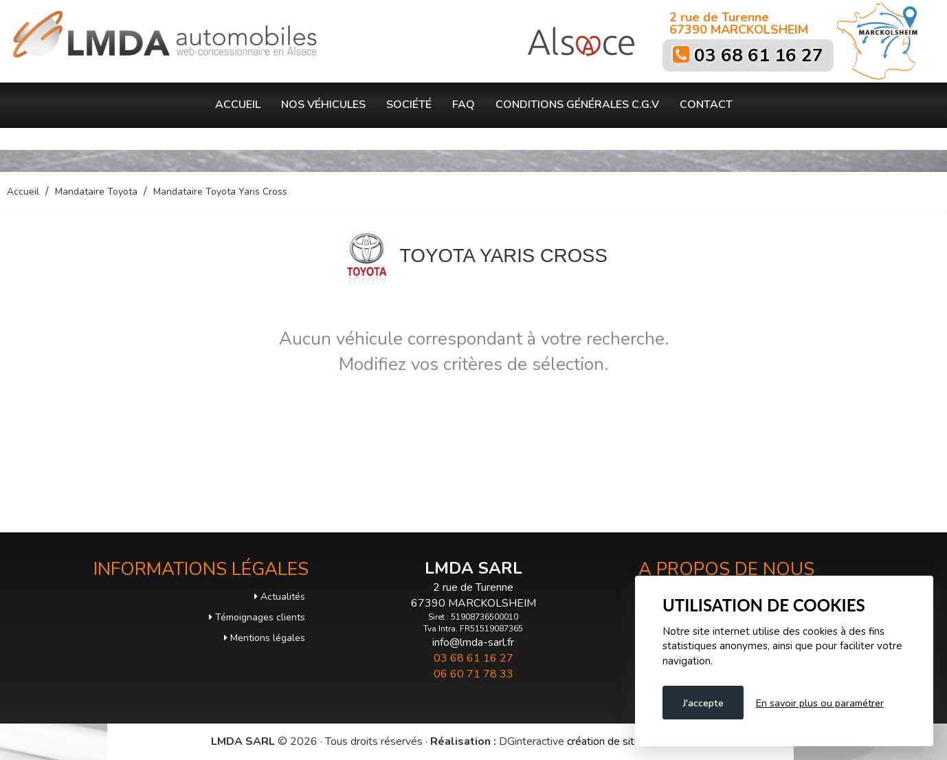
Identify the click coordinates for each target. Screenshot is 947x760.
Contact (706, 104)
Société (409, 104)
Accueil (237, 104)
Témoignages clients (257, 617)
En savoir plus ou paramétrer (820, 703)
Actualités (279, 596)
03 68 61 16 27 (758, 55)
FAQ (463, 104)
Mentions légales (264, 637)
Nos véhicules (323, 104)
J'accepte (703, 703)
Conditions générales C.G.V (577, 104)
